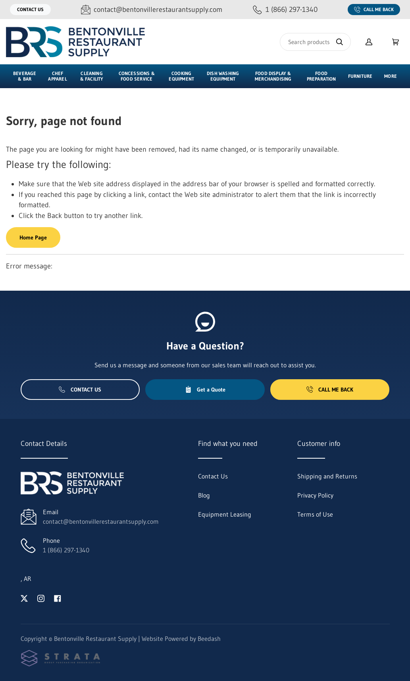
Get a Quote (205, 389)
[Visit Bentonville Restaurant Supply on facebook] (57, 598)
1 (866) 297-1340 (66, 550)
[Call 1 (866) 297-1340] (285, 9)
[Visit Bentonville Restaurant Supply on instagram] (40, 598)
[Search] (315, 42)
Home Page (33, 237)
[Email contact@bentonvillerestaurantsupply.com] (151, 9)
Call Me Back (374, 9)
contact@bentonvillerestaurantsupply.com (101, 521)
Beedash (209, 638)
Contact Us (30, 9)
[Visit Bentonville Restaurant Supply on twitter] (24, 598)
